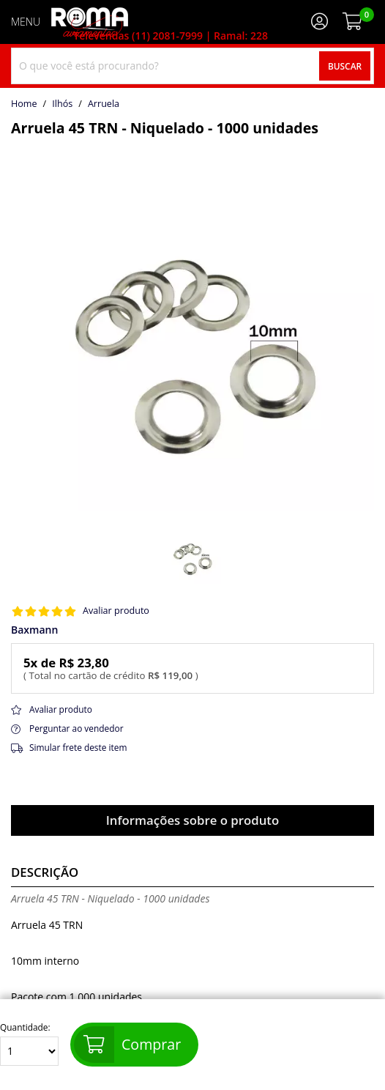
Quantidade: (29, 1044)
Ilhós (62, 104)
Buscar (345, 66)
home (24, 104)
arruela (103, 104)
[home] (89, 22)
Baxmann (34, 630)
